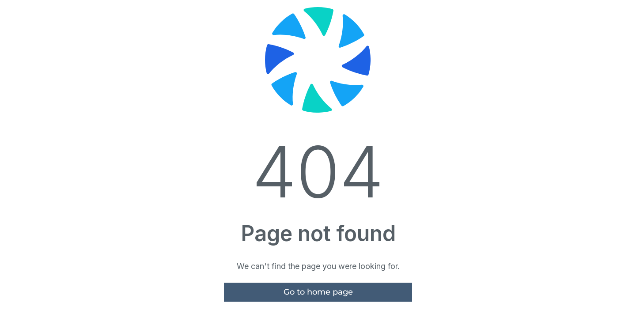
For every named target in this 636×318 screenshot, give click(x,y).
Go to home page (318, 292)
